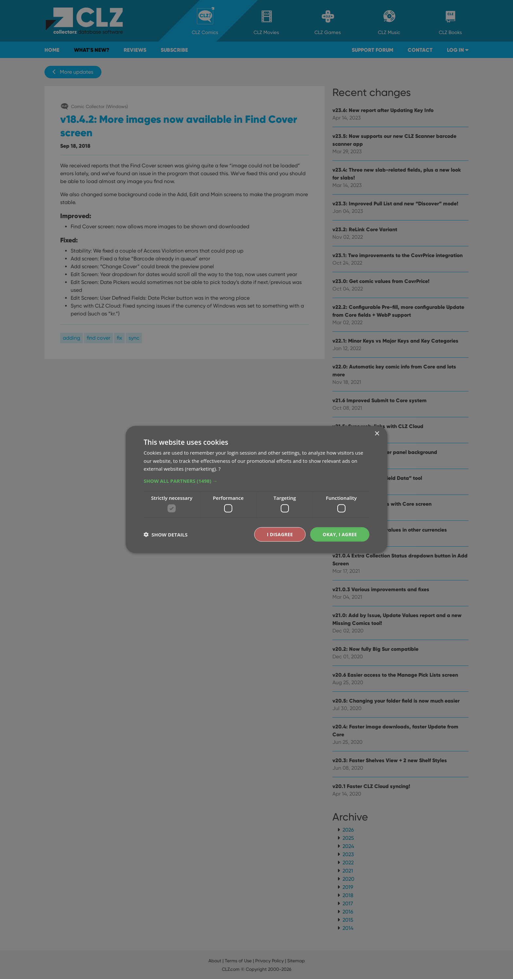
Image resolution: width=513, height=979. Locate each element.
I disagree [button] (280, 534)
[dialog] (256, 489)
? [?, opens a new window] (220, 468)
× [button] (376, 433)
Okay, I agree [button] (340, 534)
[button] (256, 481)
